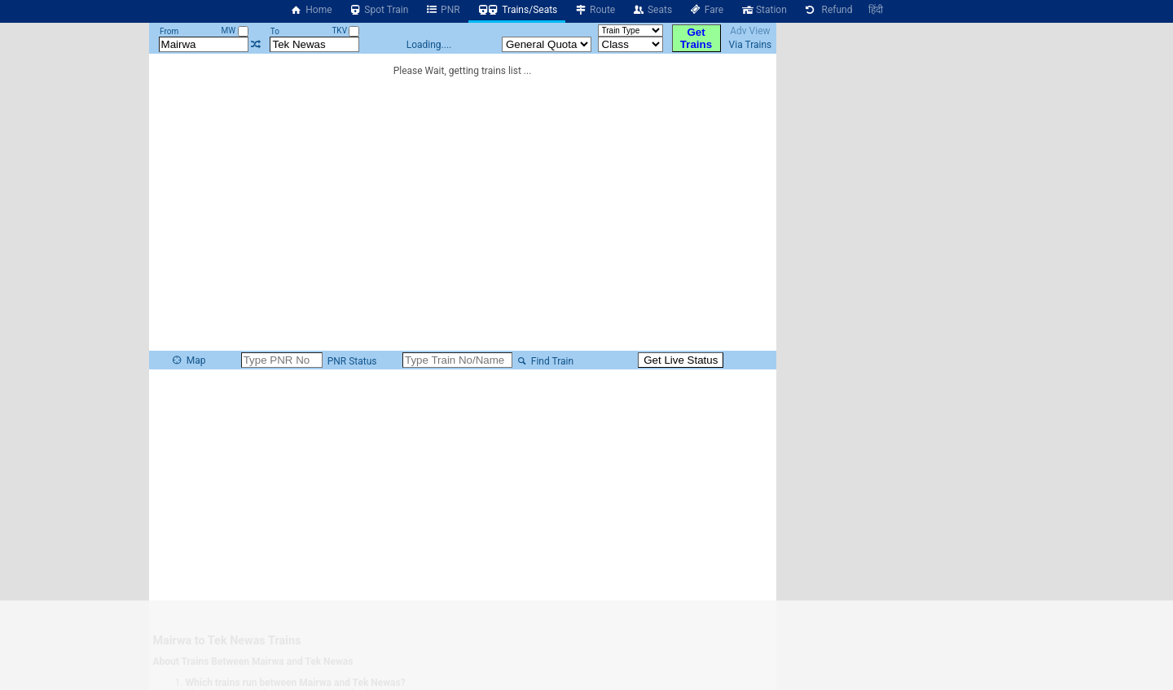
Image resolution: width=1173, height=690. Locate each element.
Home (311, 9)
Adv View (750, 31)
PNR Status (351, 361)
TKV (345, 30)
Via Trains (750, 44)
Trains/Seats (517, 9)
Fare (705, 9)
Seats (651, 9)
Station (763, 9)
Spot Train (379, 9)
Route (594, 9)
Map (188, 360)
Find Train (544, 361)
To (274, 31)
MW (234, 30)
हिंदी (875, 9)
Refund (828, 9)
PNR (441, 9)
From (169, 31)
